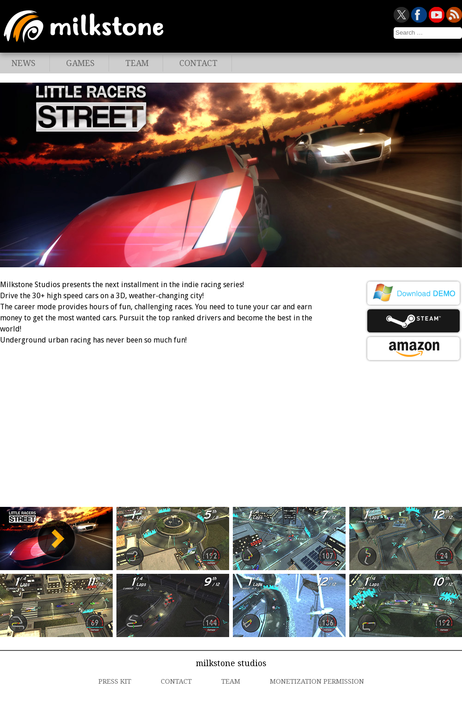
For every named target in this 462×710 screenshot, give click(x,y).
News (24, 63)
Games (80, 63)
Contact (198, 63)
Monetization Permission (317, 681)
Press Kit (114, 681)
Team (137, 63)
